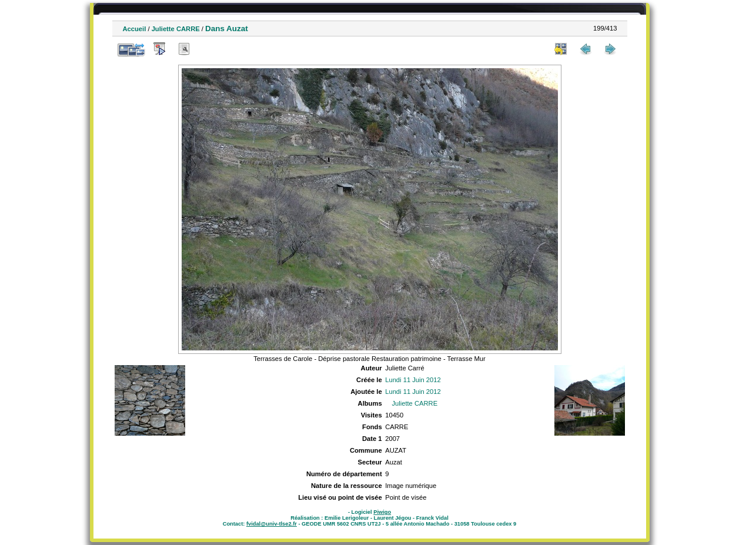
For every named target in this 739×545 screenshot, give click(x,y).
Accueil (134, 28)
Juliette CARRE (176, 28)
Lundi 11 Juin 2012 (413, 379)
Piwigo (382, 512)
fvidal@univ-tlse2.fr (271, 524)
